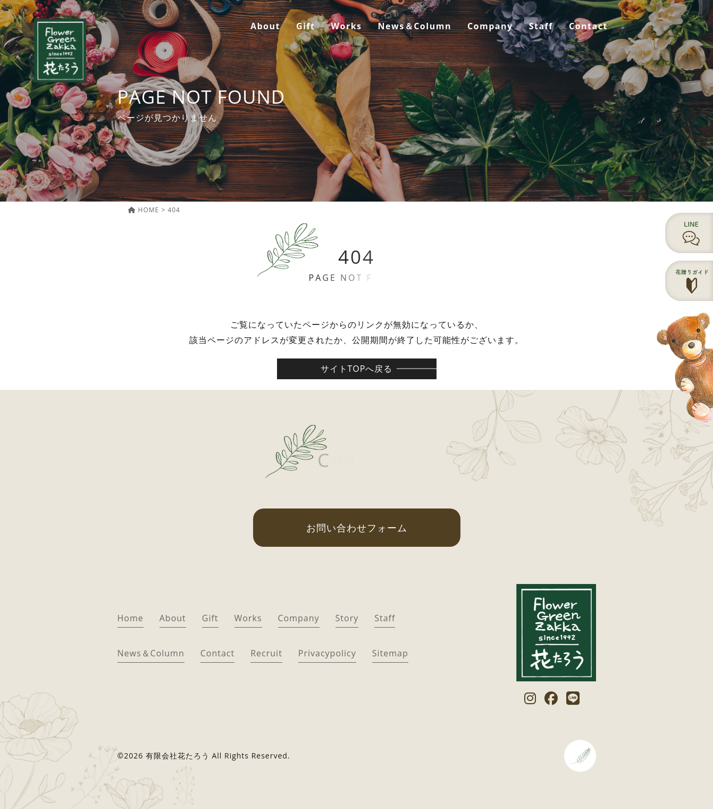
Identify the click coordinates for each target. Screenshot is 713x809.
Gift (305, 26)
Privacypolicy (327, 653)
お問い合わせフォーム (356, 527)
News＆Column (414, 26)
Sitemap (390, 653)
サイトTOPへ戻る (357, 368)
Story (347, 618)
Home (131, 618)
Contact (588, 26)
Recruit (266, 653)
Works (346, 26)
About (265, 26)
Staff (541, 26)
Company (490, 26)
